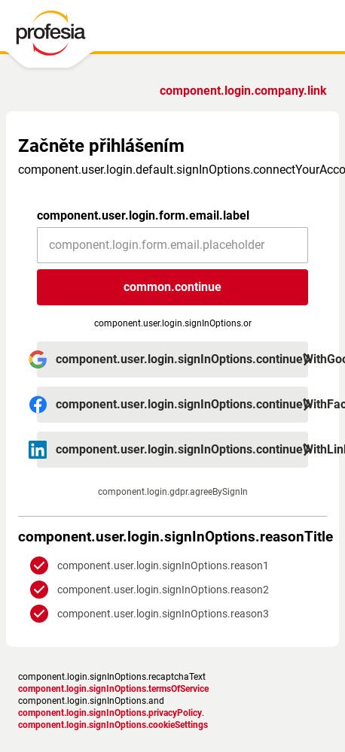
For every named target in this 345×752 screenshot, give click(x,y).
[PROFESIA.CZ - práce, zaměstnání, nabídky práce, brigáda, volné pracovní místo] (62, 37)
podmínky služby (214, 661)
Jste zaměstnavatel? (247, 90)
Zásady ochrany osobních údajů (106, 661)
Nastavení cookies (78, 674)
